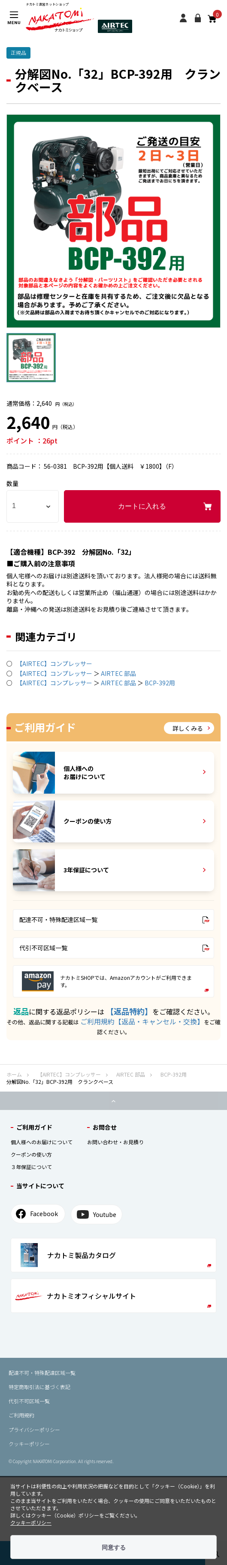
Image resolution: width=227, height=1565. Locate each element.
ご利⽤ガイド (34, 1127)
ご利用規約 (21, 1415)
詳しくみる (191, 727)
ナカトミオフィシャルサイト (113, 1299)
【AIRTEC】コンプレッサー (54, 663)
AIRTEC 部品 (118, 673)
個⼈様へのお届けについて (42, 1141)
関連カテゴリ (46, 636)
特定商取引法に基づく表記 (39, 1386)
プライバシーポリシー (34, 1429)
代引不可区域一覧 (114, 947)
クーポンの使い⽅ (31, 1154)
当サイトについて (40, 1185)
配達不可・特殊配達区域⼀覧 (42, 1372)
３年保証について (31, 1166)
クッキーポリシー (29, 1443)
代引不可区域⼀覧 (29, 1400)
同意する (114, 1547)
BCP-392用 (160, 682)
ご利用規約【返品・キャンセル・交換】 (142, 1021)
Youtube (96, 1214)
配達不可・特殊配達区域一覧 (114, 919)
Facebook (37, 1214)
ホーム (14, 1074)
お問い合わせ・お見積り (115, 1141)
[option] (113, 221)
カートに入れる (142, 506)
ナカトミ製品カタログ (116, 1255)
